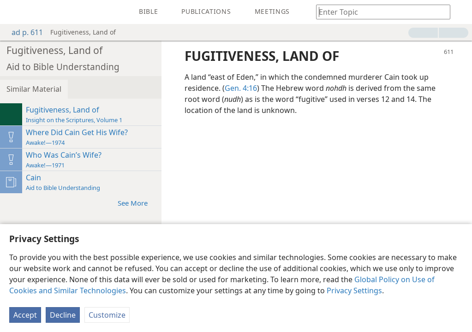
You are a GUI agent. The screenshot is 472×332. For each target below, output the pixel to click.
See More (137, 203)
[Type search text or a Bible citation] (379, 11)
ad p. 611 (22, 32)
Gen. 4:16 (241, 88)
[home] (14, 12)
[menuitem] (14, 12)
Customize (107, 315)
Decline (63, 315)
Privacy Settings (354, 290)
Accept (25, 315)
